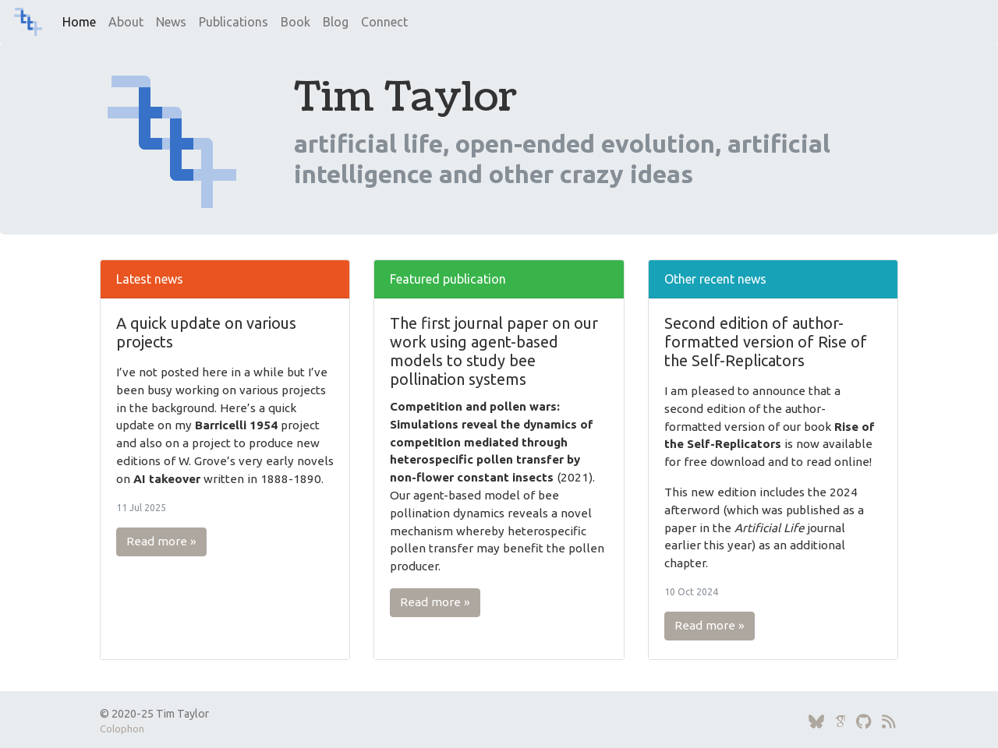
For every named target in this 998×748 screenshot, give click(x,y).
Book (295, 22)
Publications (233, 22)
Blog (336, 22)
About (125, 22)
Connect (384, 22)
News (171, 22)
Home (79, 22)
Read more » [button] (161, 541)
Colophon (122, 728)
